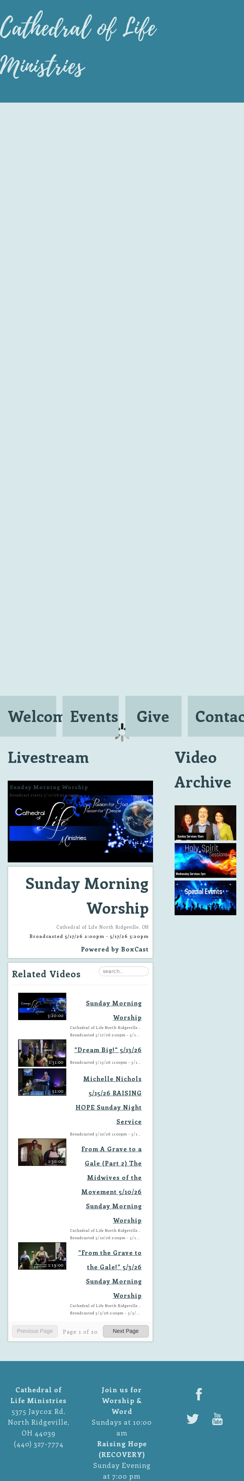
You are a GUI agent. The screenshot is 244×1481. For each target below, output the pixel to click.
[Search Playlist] (124, 971)
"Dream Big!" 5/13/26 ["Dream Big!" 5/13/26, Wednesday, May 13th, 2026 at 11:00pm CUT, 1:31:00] (108, 1050)
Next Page (126, 1331)
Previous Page (35, 1331)
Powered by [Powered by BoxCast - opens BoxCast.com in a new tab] (115, 949)
